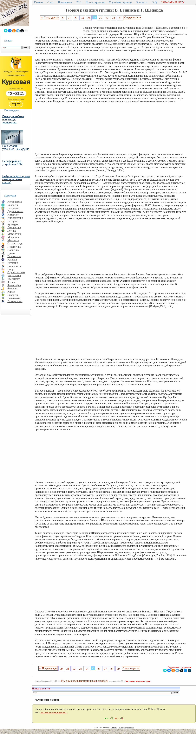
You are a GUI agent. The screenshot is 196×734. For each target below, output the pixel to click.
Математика (14, 233)
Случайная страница (120, 2)
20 (62, 17)
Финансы (12, 288)
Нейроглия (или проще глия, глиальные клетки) (16, 179)
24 (88, 17)
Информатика (15, 217)
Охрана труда (15, 243)
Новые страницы (95, 2)
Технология (14, 275)
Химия (11, 291)
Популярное (65, 2)
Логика (11, 230)
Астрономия (14, 201)
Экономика (13, 298)
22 (75, 17)
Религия (12, 259)
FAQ (154, 2)
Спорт (11, 269)
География (13, 208)
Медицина (13, 237)
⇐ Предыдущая (50, 17)
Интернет (13, 214)
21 (69, 17)
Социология (14, 266)
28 (113, 17)
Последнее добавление (126, 727)
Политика (13, 249)
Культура (12, 224)
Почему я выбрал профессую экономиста (13, 119)
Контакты (141, 2)
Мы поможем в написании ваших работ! (84, 680)
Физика (11, 282)
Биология (12, 204)
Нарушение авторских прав (137, 681)
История (12, 221)
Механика (13, 240)
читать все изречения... (54, 712)
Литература (14, 227)
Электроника (14, 301)
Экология (12, 294)
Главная (38, 2)
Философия (14, 285)
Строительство (16, 272)
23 (82, 17)
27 (107, 17)
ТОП (78, 2)
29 (120, 17)
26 (100, 17)
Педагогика (14, 246)
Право (11, 253)
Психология (14, 256)
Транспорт (13, 278)
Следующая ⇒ (132, 17)
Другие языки (15, 211)
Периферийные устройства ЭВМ (12, 163)
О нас (50, 2)
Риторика (12, 262)
